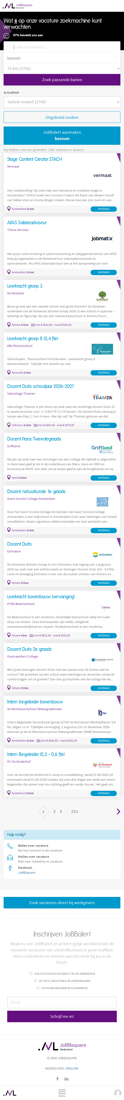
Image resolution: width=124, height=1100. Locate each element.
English (72, 1068)
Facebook (57, 1079)
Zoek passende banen (62, 80)
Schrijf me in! (62, 1016)
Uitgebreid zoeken (62, 117)
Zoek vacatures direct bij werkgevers (62, 903)
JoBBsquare (26, 872)
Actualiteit (11, 92)
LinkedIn (66, 1079)
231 (74, 812)
